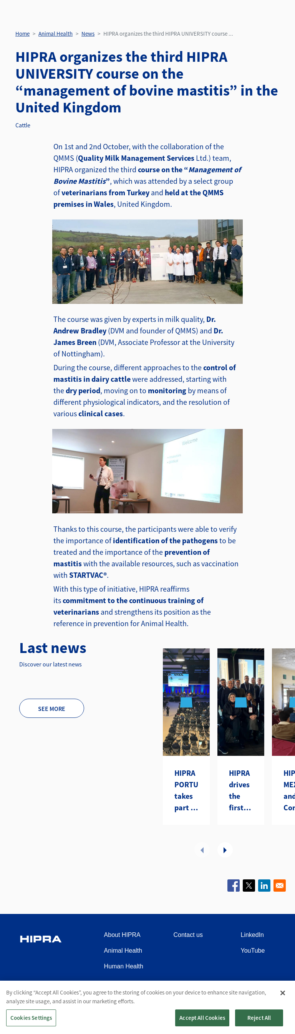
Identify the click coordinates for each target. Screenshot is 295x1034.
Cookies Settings (31, 1024)
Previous (202, 850)
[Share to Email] (279, 885)
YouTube (253, 950)
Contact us (187, 935)
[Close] (282, 999)
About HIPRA (122, 935)
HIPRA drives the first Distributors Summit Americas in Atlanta (241, 790)
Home (22, 33)
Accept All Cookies (202, 1024)
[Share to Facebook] (233, 885)
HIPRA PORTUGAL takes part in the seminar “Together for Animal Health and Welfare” (186, 790)
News (87, 33)
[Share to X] (249, 885)
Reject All (259, 1024)
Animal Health (55, 33)
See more (51, 708)
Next (225, 850)
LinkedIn (252, 935)
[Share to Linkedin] (264, 885)
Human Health (123, 966)
